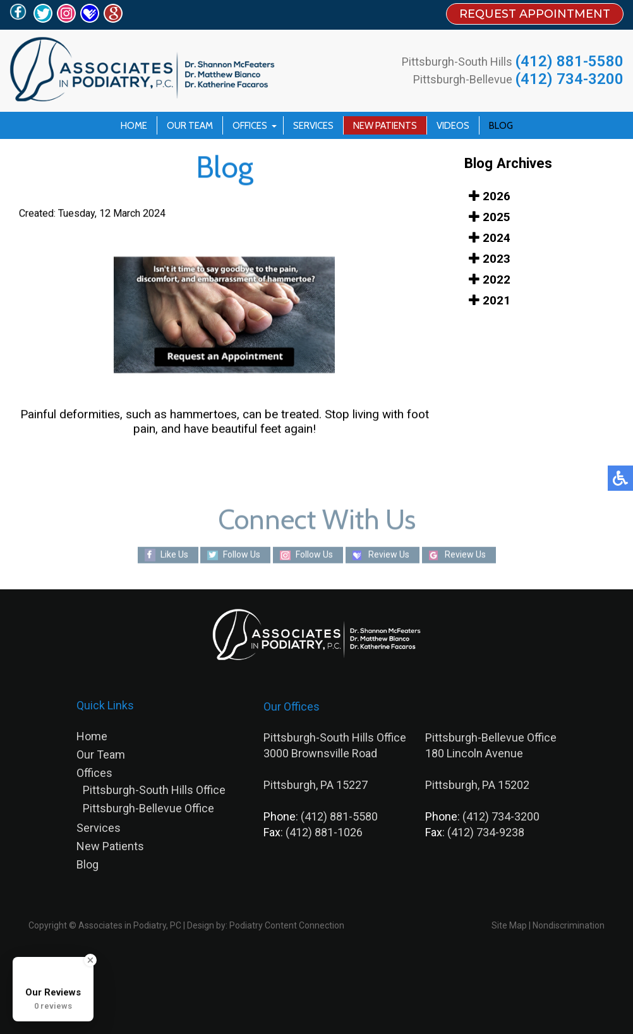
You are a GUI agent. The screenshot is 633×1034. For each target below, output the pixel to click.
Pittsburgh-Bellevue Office (148, 808)
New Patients (385, 125)
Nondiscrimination (569, 925)
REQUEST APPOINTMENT (534, 14)
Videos (453, 125)
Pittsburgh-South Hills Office (154, 790)
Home (134, 125)
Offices (249, 125)
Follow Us (241, 555)
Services (313, 125)
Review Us (388, 555)
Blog (501, 125)
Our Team (190, 125)
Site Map (509, 925)
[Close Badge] (90, 960)
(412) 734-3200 (569, 79)
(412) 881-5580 (569, 61)
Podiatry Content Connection (286, 925)
